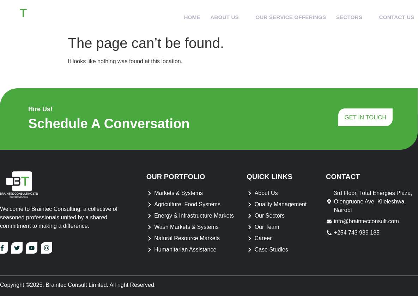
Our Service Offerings (284, 16)
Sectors (348, 16)
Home (182, 16)
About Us (219, 16)
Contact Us (394, 16)
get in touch (365, 118)
